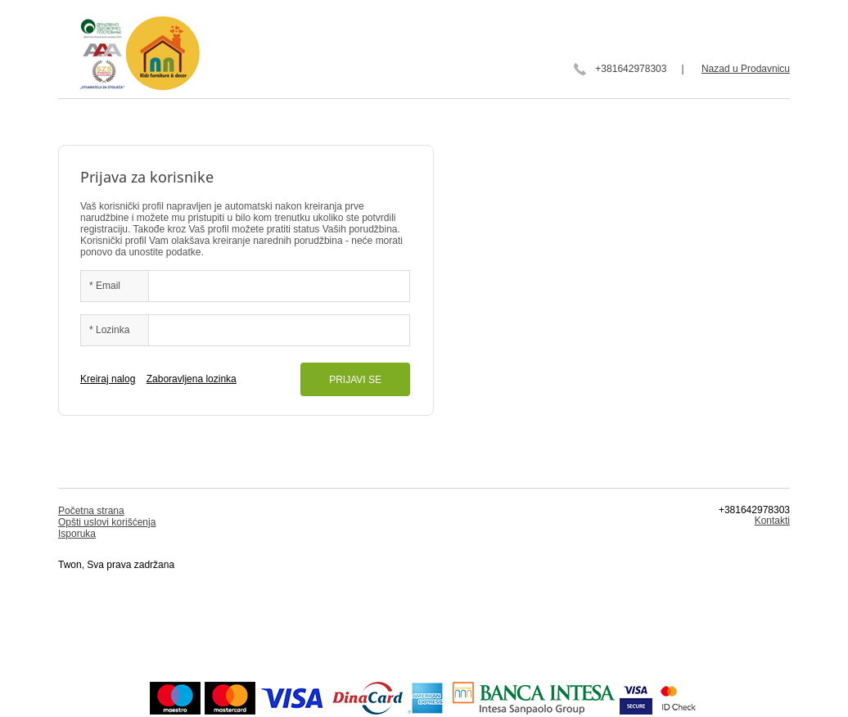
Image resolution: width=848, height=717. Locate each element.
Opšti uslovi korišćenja (107, 522)
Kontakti (772, 520)
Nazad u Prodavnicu (745, 68)
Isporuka (77, 533)
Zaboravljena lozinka (192, 379)
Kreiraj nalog (107, 379)
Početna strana (91, 510)
